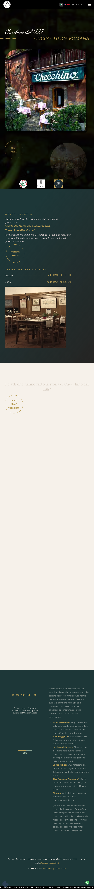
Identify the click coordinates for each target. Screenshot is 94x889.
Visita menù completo (14, 404)
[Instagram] (82, 4)
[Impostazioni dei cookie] (5, 884)
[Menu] (89, 4)
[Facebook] (73, 4)
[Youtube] (77, 4)
